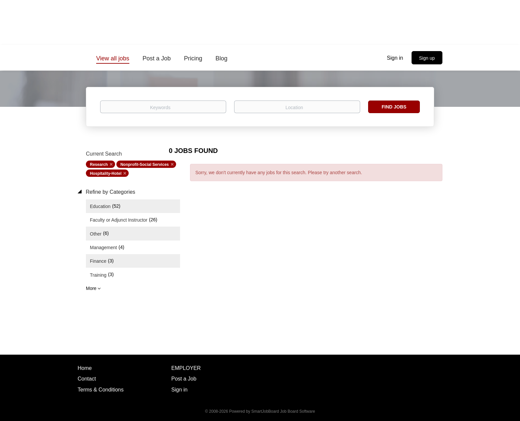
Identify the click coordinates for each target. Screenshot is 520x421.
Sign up (427, 58)
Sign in (395, 58)
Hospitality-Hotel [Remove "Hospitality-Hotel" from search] (105, 173)
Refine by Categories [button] (109, 192)
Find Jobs (394, 106)
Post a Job (184, 379)
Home (85, 368)
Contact (87, 379)
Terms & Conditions (101, 389)
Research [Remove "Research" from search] (99, 164)
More (91, 288)
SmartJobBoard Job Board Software (283, 411)
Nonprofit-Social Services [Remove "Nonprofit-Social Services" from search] (144, 164)
